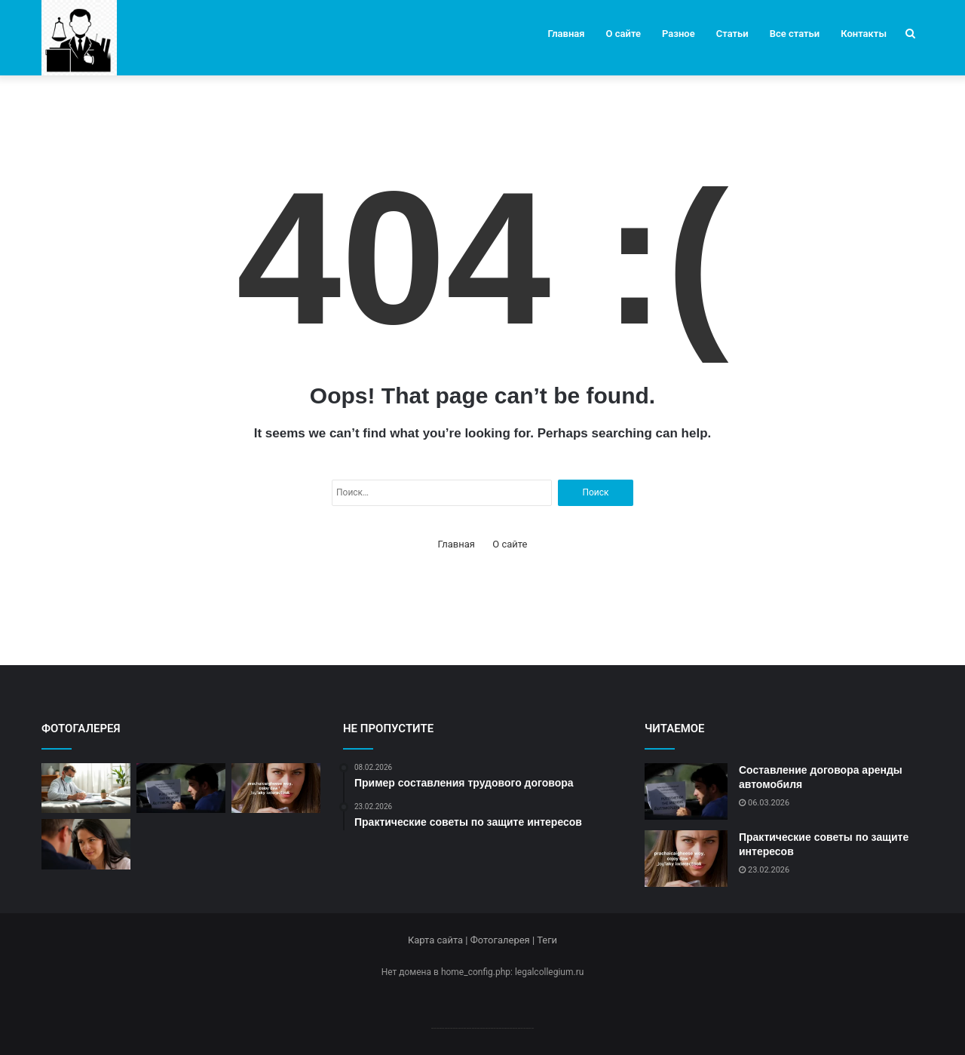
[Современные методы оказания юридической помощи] (85, 788)
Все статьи (795, 33)
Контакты (864, 33)
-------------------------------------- (483, 1027)
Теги (547, 940)
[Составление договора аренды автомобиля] (180, 788)
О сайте (623, 33)
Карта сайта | (439, 940)
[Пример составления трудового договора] (85, 844)
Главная (566, 33)
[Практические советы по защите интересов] (275, 788)
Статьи (732, 33)
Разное (678, 33)
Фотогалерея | (503, 940)
